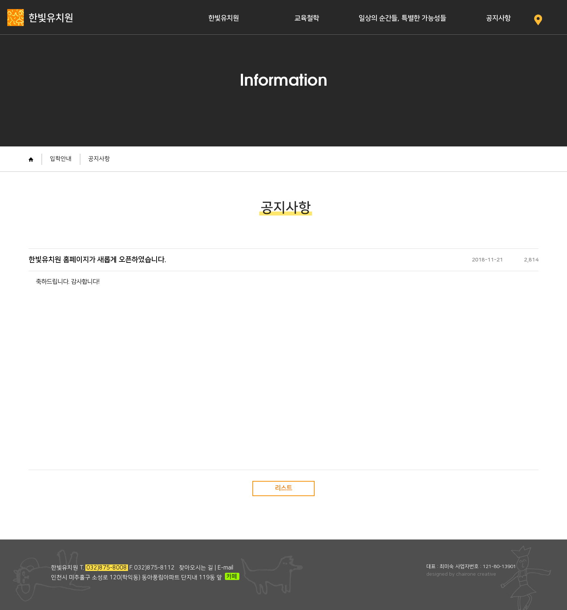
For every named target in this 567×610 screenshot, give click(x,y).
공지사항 (498, 18)
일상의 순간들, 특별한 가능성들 (402, 18)
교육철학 (306, 18)
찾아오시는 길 (196, 567)
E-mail (225, 567)
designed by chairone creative (461, 574)
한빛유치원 (223, 18)
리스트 (283, 488)
